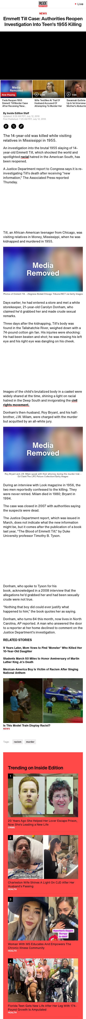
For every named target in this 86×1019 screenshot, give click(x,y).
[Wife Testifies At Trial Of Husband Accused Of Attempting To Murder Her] (48, 93)
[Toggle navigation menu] (4, 4)
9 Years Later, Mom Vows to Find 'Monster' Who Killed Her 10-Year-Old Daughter (42, 649)
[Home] (43, 3)
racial (25, 156)
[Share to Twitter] (13, 126)
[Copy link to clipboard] (21, 126)
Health (12, 889)
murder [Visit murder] (30, 741)
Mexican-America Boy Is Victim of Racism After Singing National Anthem (40, 670)
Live (80, 4)
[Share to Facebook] (6, 126)
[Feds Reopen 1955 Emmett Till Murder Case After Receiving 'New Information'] (16, 93)
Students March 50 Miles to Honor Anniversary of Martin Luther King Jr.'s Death (41, 660)
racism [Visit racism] (17, 741)
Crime (11, 827)
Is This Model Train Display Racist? (26, 725)
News (43, 13)
